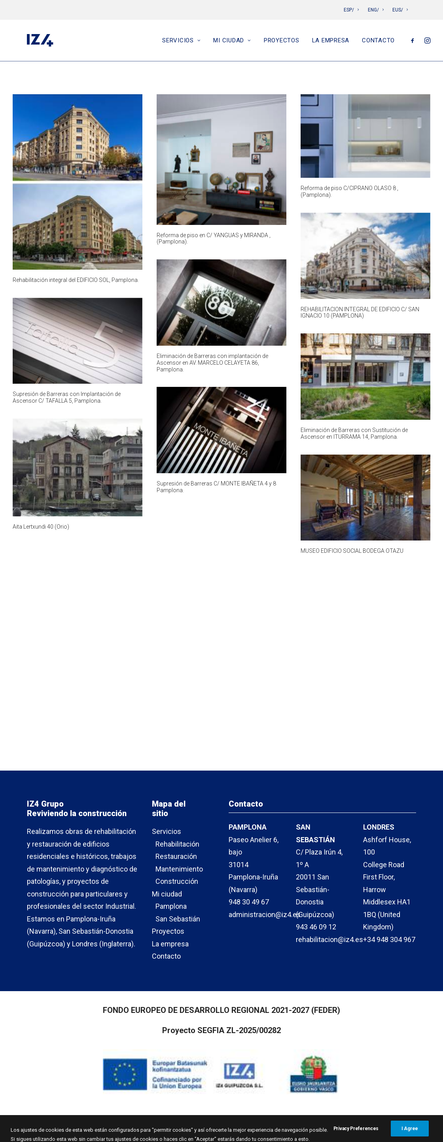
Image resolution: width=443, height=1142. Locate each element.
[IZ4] (38, 42)
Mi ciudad (232, 42)
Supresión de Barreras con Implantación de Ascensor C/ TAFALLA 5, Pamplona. (67, 397)
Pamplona (171, 906)
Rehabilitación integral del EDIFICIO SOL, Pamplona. (76, 280)
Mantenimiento (179, 869)
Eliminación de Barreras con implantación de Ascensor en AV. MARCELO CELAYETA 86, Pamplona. (212, 363)
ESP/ (351, 10)
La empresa (331, 42)
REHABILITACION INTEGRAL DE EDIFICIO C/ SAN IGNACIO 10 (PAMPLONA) (360, 312)
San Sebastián (177, 919)
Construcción (176, 881)
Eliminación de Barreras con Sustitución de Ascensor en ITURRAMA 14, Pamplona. (354, 433)
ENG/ (376, 10)
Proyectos (281, 42)
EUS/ (400, 10)
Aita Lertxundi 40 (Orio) (41, 526)
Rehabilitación (177, 844)
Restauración (176, 857)
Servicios (181, 42)
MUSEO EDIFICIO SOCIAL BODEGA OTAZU (352, 551)
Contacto (378, 42)
